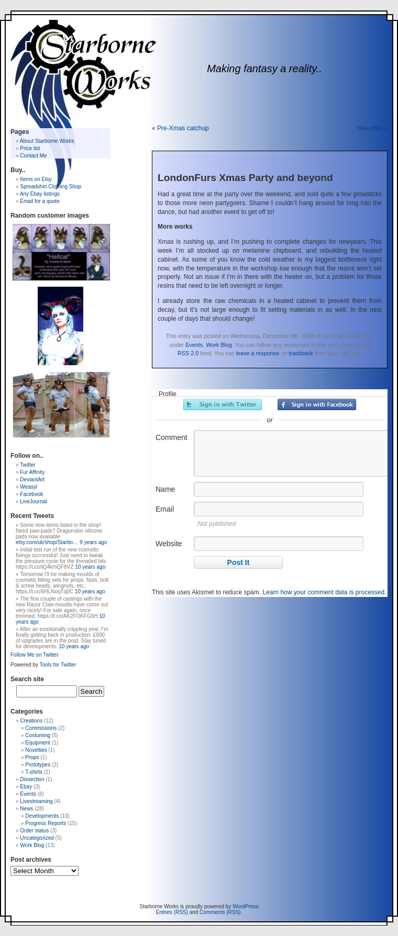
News (26, 808)
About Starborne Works (47, 141)
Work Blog (219, 345)
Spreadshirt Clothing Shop (50, 186)
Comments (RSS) (220, 912)
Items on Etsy (36, 179)
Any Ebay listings (40, 194)
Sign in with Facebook (317, 404)
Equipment (37, 743)
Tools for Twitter (57, 665)
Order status (34, 830)
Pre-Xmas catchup (183, 128)
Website (169, 543)
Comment (171, 437)
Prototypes (37, 765)
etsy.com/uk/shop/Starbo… (47, 542)
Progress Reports (45, 823)
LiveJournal (33, 501)
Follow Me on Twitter (34, 655)
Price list (30, 148)
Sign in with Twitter (222, 404)
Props (32, 757)
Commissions (41, 728)
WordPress (245, 906)
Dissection (32, 779)
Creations (31, 721)
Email (165, 509)
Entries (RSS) (172, 912)
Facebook (31, 494)
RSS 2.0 (188, 353)
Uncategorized (36, 838)
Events (194, 345)
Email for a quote (40, 201)
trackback (301, 353)
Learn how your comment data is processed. (324, 592)
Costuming (37, 735)
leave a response (257, 353)
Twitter (27, 465)
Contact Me (33, 156)
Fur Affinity (32, 472)
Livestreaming (36, 801)
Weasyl (28, 487)
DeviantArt (32, 479)
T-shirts (33, 772)
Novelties (36, 750)
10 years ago (90, 567)
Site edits (369, 128)
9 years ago (93, 542)
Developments (42, 816)
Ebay (26, 787)
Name (165, 489)
